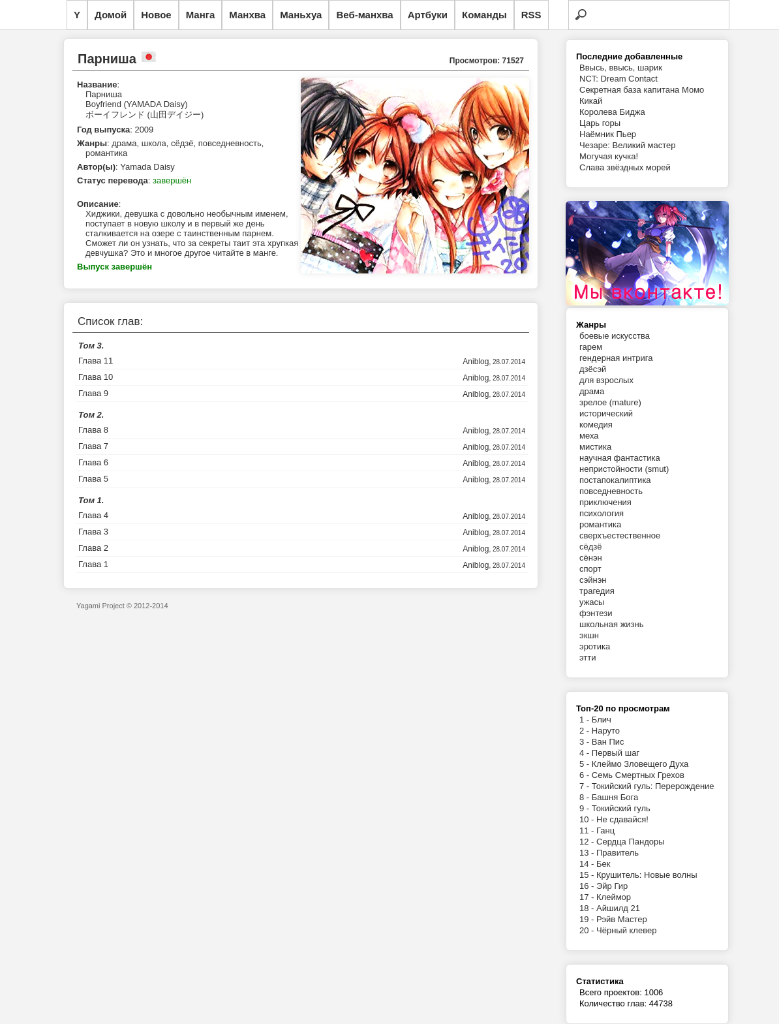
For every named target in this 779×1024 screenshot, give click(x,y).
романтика (600, 524)
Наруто (606, 731)
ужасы (591, 602)
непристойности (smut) (624, 469)
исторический (606, 413)
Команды (484, 14)
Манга (200, 14)
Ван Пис (608, 742)
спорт (590, 569)
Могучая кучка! (608, 156)
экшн (589, 635)
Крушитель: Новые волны (646, 875)
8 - (585, 797)
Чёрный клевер (626, 930)
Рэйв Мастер (621, 919)
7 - (585, 786)
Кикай (590, 101)
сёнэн (590, 558)
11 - (587, 830)
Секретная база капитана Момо (641, 90)
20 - (587, 930)
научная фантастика (619, 458)
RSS (531, 14)
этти (587, 657)
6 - (585, 775)
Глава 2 (93, 548)
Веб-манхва (364, 14)
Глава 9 (93, 393)
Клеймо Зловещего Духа (640, 764)
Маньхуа (301, 14)
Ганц (605, 830)
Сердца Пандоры (630, 841)
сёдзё (590, 546)
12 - (587, 841)
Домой (111, 14)
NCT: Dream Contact (618, 79)
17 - (587, 897)
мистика (595, 447)
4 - (585, 753)
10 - (587, 819)
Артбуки (428, 14)
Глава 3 (93, 531)
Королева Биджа (612, 112)
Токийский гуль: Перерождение (653, 786)
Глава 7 (93, 446)
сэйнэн (593, 580)
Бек (603, 864)
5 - (585, 764)
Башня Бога (615, 797)
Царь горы (599, 123)
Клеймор (613, 897)
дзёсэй (592, 369)
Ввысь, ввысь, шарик (620, 67)
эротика (594, 646)
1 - (585, 719)
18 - (587, 908)
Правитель (617, 853)
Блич (601, 719)
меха (588, 436)
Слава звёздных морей (625, 167)
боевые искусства (614, 336)
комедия (596, 424)
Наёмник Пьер (607, 134)
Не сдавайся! (622, 819)
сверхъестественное (619, 535)
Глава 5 (93, 479)
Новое (156, 14)
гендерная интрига (616, 358)
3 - (585, 742)
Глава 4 (93, 515)
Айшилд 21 (618, 908)
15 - (587, 875)
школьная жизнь (611, 624)
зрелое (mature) (610, 402)
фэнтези (595, 613)
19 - (587, 919)
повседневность (611, 491)
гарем (590, 347)
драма (591, 391)
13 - (587, 853)
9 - (585, 808)
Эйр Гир (612, 886)
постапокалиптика (615, 480)
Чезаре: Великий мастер (627, 145)
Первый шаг (615, 753)
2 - (585, 731)
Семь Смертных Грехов (638, 775)
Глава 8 (93, 430)
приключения (605, 502)
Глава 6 (93, 462)
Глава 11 (95, 360)
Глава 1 (93, 564)
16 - (587, 886)
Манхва (247, 14)
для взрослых (606, 380)
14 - (587, 864)
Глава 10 (95, 377)
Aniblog (476, 361)
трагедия (597, 591)
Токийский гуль (621, 808)
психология (601, 513)
